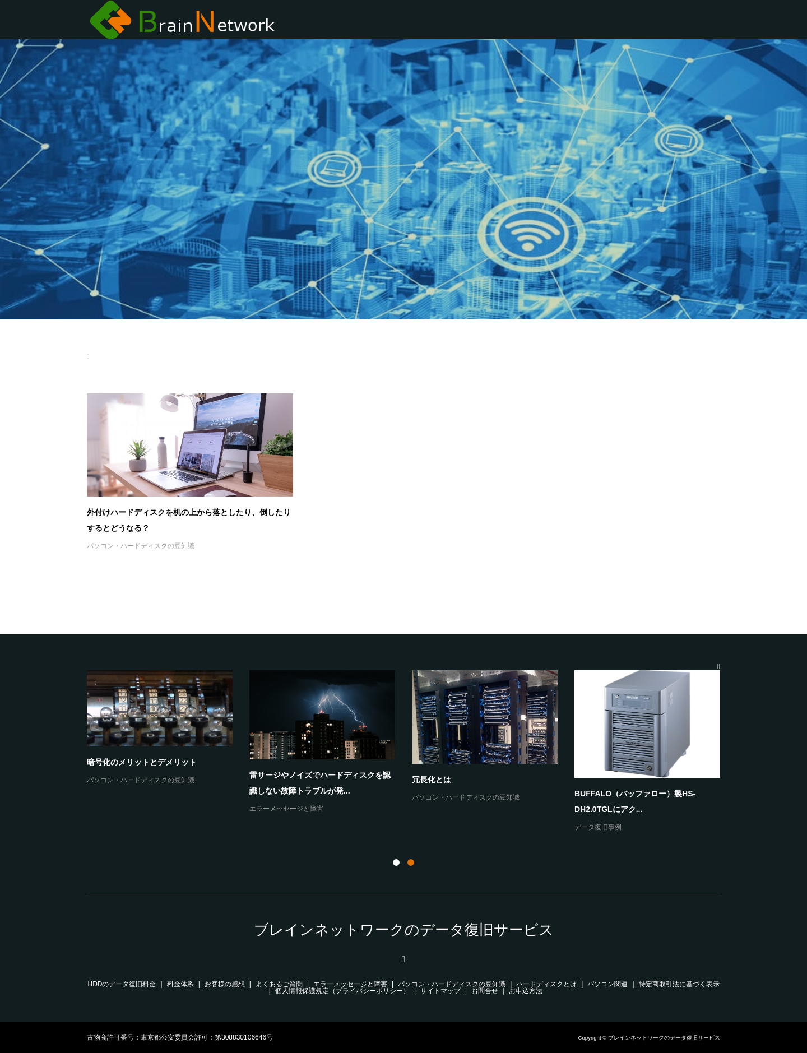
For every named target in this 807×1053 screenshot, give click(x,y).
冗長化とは (431, 779)
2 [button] (410, 862)
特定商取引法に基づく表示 (679, 984)
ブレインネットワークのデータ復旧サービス (404, 929)
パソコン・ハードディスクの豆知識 (140, 546)
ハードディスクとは (546, 984)
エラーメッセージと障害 (286, 809)
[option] (412, 752)
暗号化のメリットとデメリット (142, 762)
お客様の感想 (225, 984)
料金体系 (180, 984)
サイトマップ (440, 991)
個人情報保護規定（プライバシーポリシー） (342, 991)
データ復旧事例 (598, 827)
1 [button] (396, 862)
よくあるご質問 (279, 984)
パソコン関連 (607, 984)
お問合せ (484, 991)
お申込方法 (525, 991)
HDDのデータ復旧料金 (122, 984)
